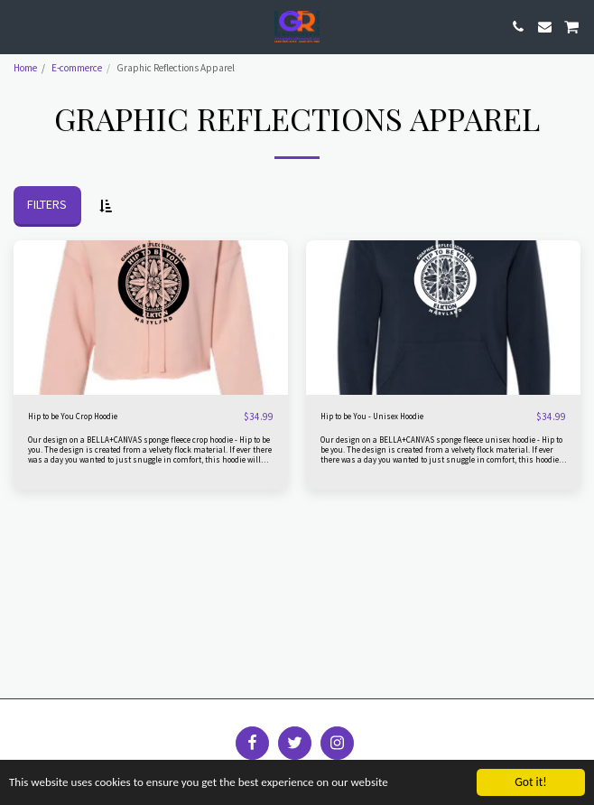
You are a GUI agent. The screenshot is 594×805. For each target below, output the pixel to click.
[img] (151, 317)
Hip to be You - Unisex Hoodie (371, 416)
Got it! (530, 782)
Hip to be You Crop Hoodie (72, 416)
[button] (20, 25)
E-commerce (76, 67)
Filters (47, 204)
